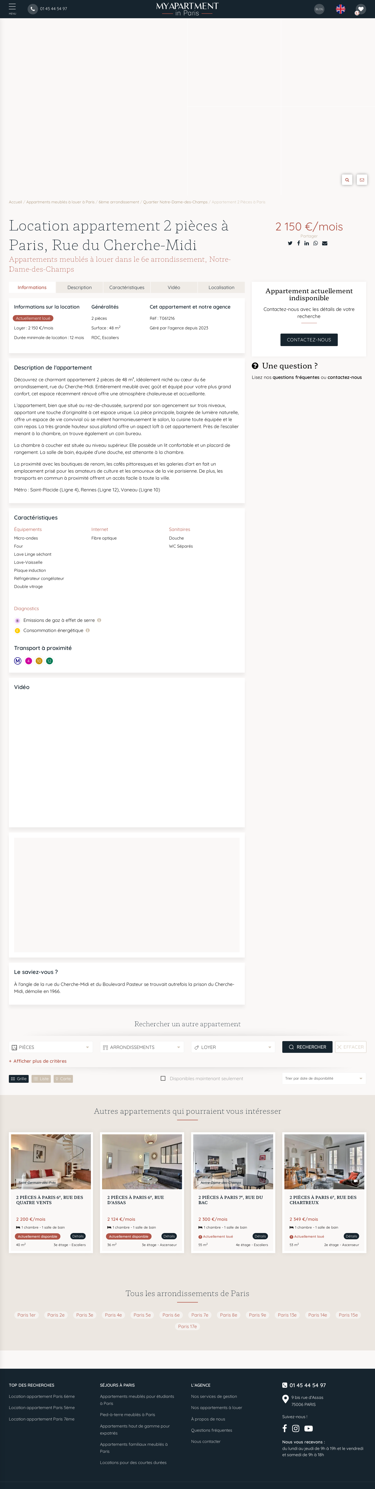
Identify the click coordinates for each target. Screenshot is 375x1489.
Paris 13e (287, 1315)
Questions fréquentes (211, 1430)
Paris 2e (56, 1315)
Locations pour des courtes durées (133, 1462)
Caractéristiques (126, 287)
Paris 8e (228, 1315)
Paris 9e (257, 1315)
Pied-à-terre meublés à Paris (127, 1414)
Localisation (221, 287)
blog (319, 9)
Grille (22, 1078)
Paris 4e (113, 1315)
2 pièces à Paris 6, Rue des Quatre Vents (49, 1199)
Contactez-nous (309, 340)
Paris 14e (317, 1315)
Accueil (15, 201)
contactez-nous (345, 377)
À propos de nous (208, 1419)
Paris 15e (348, 1315)
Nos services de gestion (214, 1396)
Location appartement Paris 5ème (42, 1407)
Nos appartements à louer (216, 1407)
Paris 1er (26, 1315)
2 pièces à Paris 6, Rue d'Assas (135, 1199)
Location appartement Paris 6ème (42, 1396)
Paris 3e (84, 1315)
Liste (44, 1078)
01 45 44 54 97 (308, 1385)
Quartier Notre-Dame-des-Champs (175, 201)
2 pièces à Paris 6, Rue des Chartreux (323, 1199)
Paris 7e (199, 1315)
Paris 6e (171, 1315)
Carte (65, 1078)
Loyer (208, 1047)
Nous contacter (206, 1441)
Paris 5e (142, 1315)
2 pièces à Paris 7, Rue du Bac (230, 1199)
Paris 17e (187, 1326)
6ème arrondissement (119, 201)
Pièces (26, 1047)
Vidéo (174, 287)
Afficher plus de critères (40, 1061)
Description (79, 287)
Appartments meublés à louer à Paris (60, 201)
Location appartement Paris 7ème (41, 1419)
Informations (32, 287)
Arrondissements (132, 1047)
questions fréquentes (297, 377)
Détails (78, 1236)
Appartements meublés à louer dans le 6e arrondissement (107, 259)
